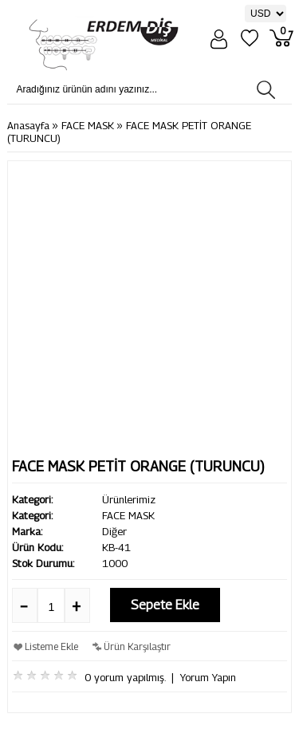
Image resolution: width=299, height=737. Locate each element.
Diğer (114, 531)
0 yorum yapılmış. (125, 677)
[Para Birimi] (265, 13)
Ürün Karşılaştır (137, 646)
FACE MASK (87, 125)
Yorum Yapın (208, 677)
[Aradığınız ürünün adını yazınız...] (136, 89)
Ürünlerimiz (128, 499)
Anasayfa (28, 125)
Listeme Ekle (51, 646)
